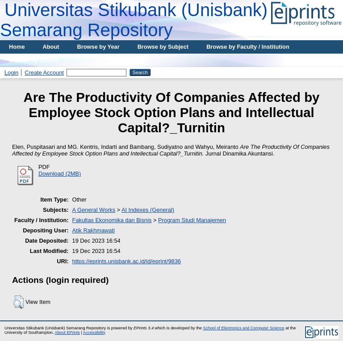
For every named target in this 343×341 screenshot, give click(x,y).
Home (17, 46)
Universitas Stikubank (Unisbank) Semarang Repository (134, 20)
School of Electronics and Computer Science (243, 328)
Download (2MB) (59, 173)
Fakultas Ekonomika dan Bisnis (112, 220)
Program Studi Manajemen (192, 220)
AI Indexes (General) (147, 209)
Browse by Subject (163, 46)
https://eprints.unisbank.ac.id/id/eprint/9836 (126, 261)
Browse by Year (98, 46)
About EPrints (67, 332)
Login (11, 72)
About (51, 46)
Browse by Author (33, 60)
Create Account (44, 72)
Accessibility (94, 332)
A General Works (94, 209)
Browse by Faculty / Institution (247, 46)
